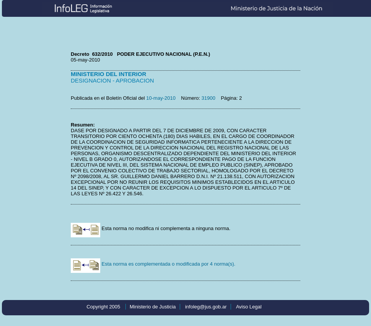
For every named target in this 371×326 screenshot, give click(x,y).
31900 (208, 98)
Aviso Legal (249, 307)
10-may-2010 (161, 98)
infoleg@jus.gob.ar (206, 307)
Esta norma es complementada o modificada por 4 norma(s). (153, 264)
